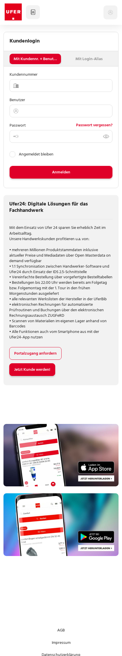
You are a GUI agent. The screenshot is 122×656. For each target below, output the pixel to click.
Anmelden (61, 172)
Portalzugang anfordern (35, 353)
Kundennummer (24, 74)
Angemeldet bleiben (31, 154)
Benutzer (17, 100)
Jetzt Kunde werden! (32, 369)
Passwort (18, 125)
